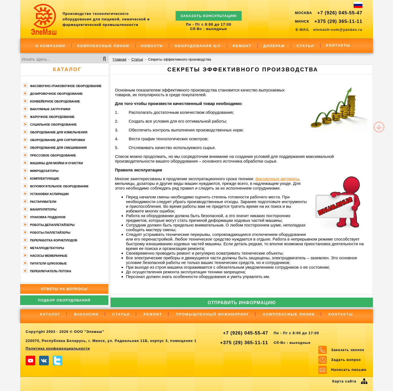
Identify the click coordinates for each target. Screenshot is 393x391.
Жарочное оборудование (52, 116)
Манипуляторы (43, 209)
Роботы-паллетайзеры (50, 232)
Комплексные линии (103, 46)
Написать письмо (349, 370)
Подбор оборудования (64, 300)
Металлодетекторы (47, 248)
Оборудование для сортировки (57, 140)
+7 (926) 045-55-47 (339, 13)
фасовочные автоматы (277, 178)
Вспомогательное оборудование (59, 186)
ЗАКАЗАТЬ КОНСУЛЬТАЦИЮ (209, 13)
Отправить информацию (242, 302)
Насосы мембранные (49, 255)
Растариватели (43, 201)
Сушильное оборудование (53, 124)
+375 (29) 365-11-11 (338, 21)
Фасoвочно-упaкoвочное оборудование (66, 86)
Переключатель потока (50, 271)
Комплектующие (44, 178)
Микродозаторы (44, 170)
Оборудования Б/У (198, 46)
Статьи (305, 46)
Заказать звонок (347, 350)
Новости (152, 46)
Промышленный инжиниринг (212, 314)
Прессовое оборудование (53, 155)
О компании (50, 46)
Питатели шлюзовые (48, 263)
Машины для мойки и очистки (56, 163)
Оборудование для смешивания (58, 147)
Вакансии (86, 314)
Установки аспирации (49, 194)
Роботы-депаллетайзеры (52, 224)
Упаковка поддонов (48, 217)
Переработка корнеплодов (53, 240)
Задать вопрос (346, 360)
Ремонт (242, 46)
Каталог (67, 69)
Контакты (338, 45)
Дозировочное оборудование (56, 93)
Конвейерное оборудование (55, 101)
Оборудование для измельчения (58, 132)
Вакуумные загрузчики (50, 109)
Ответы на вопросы (64, 289)
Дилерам (274, 46)
